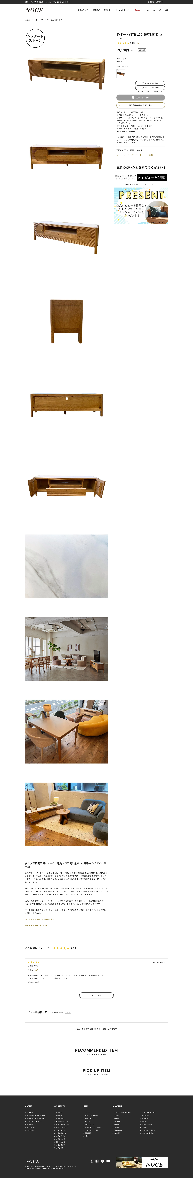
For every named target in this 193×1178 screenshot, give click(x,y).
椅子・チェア (89, 1118)
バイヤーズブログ (62, 1127)
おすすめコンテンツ (121, 10)
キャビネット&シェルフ (93, 1127)
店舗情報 (151, 2)
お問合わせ (60, 1148)
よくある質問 (60, 1145)
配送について (60, 1142)
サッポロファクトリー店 (122, 1112)
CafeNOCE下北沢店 (148, 1130)
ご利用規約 (30, 1130)
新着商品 (96, 10)
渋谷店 (116, 1127)
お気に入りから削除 (151, 87)
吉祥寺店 (117, 1121)
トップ (27, 20)
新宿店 (116, 1124)
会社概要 (30, 1112)
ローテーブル (129, 155)
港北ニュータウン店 (148, 1112)
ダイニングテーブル (91, 1115)
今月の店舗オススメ (62, 1124)
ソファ (119, 155)
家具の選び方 (60, 1136)
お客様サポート (161, 2)
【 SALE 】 (138, 10)
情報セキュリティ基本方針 (36, 1118)
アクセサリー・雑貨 (144, 155)
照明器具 (88, 1133)
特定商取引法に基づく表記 (36, 1115)
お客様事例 (60, 1118)
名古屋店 (145, 1118)
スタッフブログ (61, 1130)
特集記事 (107, 10)
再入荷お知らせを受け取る (141, 105)
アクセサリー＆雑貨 (91, 1130)
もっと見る (96, 995)
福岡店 (144, 1127)
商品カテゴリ (83, 10)
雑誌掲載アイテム (62, 1121)
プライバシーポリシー (34, 1121)
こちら (68, 1012)
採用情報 (30, 1124)
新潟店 (116, 1118)
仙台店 (116, 1115)
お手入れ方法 (60, 1139)
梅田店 (144, 1121)
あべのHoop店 (147, 1124)
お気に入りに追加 (151, 83)
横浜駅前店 (145, 1115)
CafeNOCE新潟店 (147, 1133)
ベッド (87, 1121)
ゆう (37, 970)
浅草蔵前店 (118, 1130)
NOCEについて (32, 1127)
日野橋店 (117, 1133)
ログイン (144, 184)
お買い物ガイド (61, 1133)
